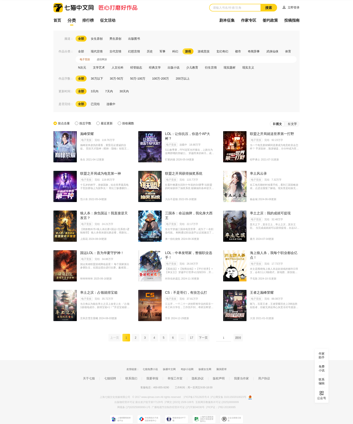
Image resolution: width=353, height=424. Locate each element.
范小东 (84, 199)
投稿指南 (292, 20)
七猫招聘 (110, 378)
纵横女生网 (205, 369)
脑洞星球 (221, 369)
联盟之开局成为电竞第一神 (100, 173)
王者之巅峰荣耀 (262, 292)
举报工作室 (175, 378)
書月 (252, 238)
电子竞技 (86, 140)
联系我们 (131, 378)
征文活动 (107, 20)
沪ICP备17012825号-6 (197, 397)
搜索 (268, 8)
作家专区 (248, 20)
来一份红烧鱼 (172, 238)
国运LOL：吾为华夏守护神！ (102, 253)
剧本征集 (227, 20)
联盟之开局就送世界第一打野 (272, 134)
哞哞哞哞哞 (86, 278)
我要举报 (152, 378)
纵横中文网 (169, 369)
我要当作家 (241, 378)
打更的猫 (170, 159)
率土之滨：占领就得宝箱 (99, 292)
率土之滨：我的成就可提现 (270, 213)
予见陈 (254, 278)
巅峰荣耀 (87, 134)
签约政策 (270, 20)
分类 (71, 20)
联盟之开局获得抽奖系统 (183, 173)
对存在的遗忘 (172, 278)
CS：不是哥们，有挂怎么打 (186, 292)
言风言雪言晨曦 (89, 318)
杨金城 (254, 199)
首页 (57, 20)
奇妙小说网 (187, 369)
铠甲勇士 (255, 159)
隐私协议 (198, 378)
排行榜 (88, 20)
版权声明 (219, 378)
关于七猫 (89, 378)
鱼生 (82, 159)
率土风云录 (258, 173)
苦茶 (167, 318)
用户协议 (264, 378)
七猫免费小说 (150, 369)
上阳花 (84, 238)
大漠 (252, 318)
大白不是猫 (171, 199)
